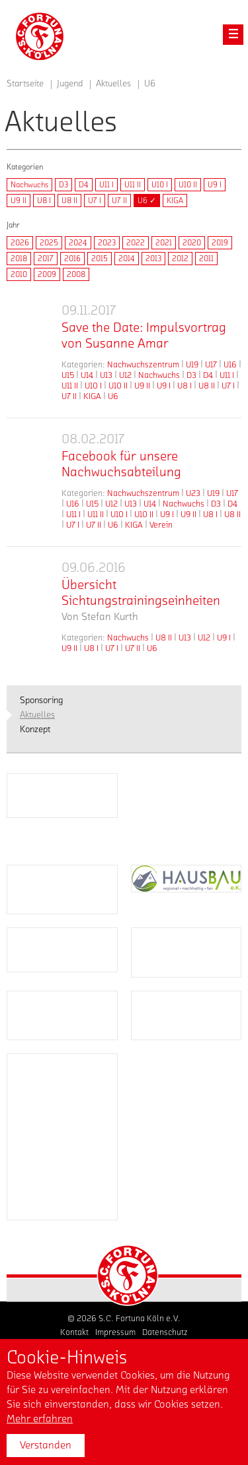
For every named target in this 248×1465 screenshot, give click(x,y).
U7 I (94, 200)
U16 (230, 364)
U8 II (69, 200)
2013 (153, 259)
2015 (99, 259)
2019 (220, 243)
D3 (63, 185)
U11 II (132, 185)
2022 (135, 243)
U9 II (18, 200)
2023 (107, 243)
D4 (84, 185)
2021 (163, 243)
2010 (19, 274)
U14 (87, 375)
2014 (126, 259)
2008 (76, 274)
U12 (125, 375)
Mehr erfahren (40, 1419)
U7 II (119, 200)
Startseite (25, 83)
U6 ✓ (147, 200)
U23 (193, 493)
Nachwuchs (29, 185)
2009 (47, 274)
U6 (113, 396)
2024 (78, 243)
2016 (72, 259)
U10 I (159, 185)
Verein (161, 524)
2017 (46, 259)
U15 (68, 375)
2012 (180, 259)
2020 (192, 243)
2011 (206, 259)
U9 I (215, 185)
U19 (192, 364)
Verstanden (45, 1445)
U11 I (106, 185)
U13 (106, 375)
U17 (211, 364)
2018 (19, 259)
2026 (20, 243)
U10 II (188, 185)
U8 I (44, 200)
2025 (49, 243)
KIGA (175, 200)
